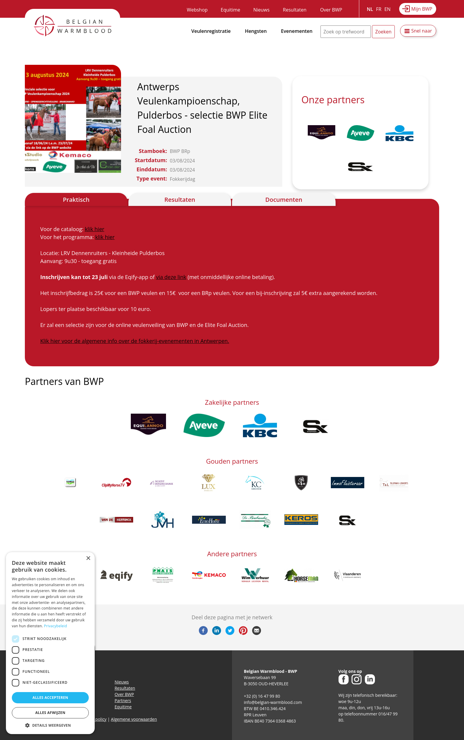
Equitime (230, 10)
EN (387, 9)
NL (370, 9)
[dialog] (50, 643)
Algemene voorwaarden (134, 719)
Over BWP (331, 10)
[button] (50, 725)
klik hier (94, 229)
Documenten (283, 200)
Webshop (197, 10)
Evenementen (296, 31)
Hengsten (256, 31)
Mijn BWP (421, 9)
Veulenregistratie (211, 31)
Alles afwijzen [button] (50, 712)
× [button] (88, 558)
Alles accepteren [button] (50, 697)
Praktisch (76, 200)
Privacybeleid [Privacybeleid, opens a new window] (55, 625)
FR (378, 9)
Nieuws (261, 10)
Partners (123, 700)
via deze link (171, 276)
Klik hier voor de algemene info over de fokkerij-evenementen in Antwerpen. (134, 340)
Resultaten (294, 10)
